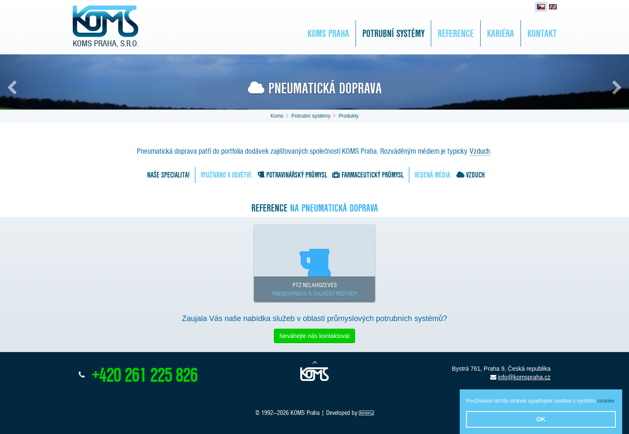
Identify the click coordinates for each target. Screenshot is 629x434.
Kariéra (500, 33)
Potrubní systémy (393, 33)
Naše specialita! (168, 175)
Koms (276, 116)
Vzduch (480, 151)
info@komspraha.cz (524, 377)
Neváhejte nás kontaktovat (314, 336)
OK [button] (541, 419)
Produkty (349, 116)
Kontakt (542, 33)
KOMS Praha (328, 33)
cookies (606, 401)
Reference (456, 33)
